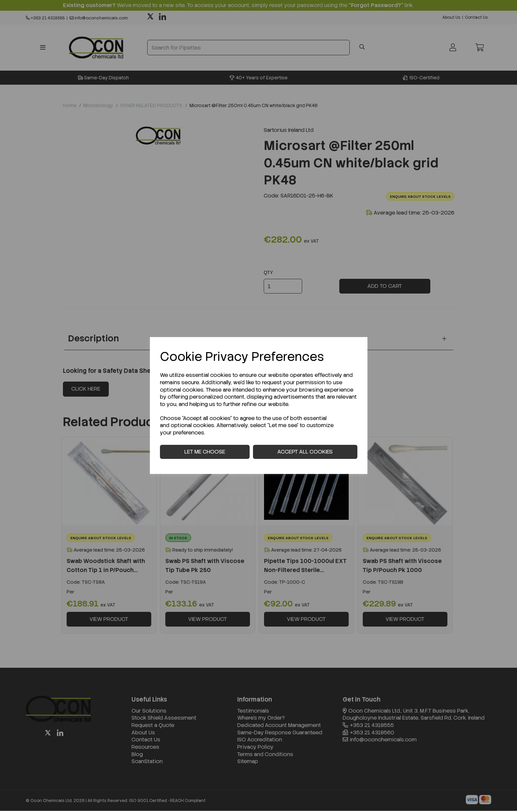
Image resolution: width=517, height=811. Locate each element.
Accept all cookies (305, 451)
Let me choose (204, 451)
